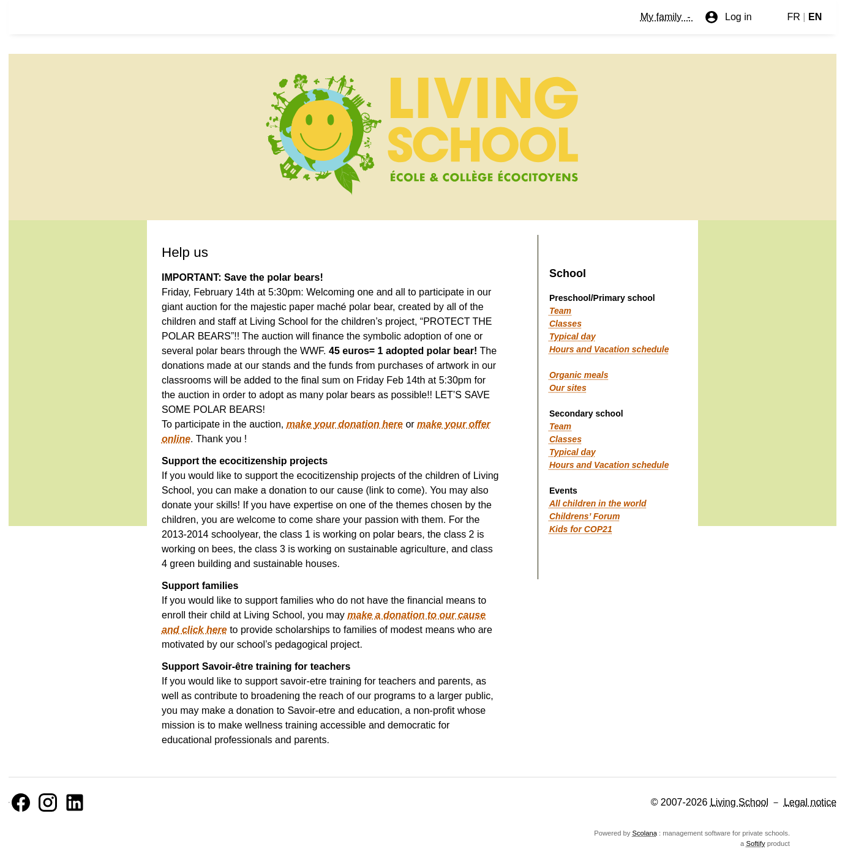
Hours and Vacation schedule (609, 349)
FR (793, 17)
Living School (739, 802)
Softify (755, 843)
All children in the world (598, 503)
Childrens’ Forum (584, 516)
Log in (728, 17)
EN (815, 17)
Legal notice (810, 802)
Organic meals (579, 375)
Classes (565, 323)
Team (560, 311)
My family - (666, 17)
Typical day (572, 336)
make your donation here (345, 424)
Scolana (645, 833)
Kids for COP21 (580, 529)
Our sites (568, 388)
